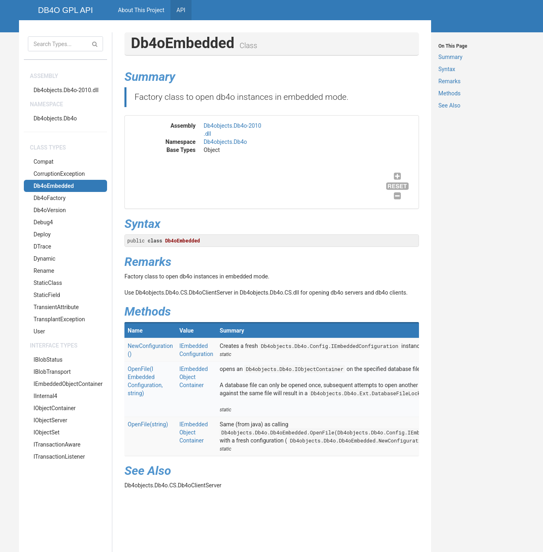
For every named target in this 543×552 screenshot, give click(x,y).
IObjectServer (50, 420)
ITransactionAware (57, 444)
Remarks (449, 81)
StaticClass (48, 283)
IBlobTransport (52, 372)
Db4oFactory (49, 198)
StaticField (47, 295)
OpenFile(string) (148, 424)
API (181, 10)
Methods (449, 93)
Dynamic (44, 258)
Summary (450, 57)
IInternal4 (45, 396)
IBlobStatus (48, 359)
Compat (43, 161)
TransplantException (59, 319)
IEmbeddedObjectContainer (68, 384)
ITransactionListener (59, 456)
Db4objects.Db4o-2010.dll (66, 90)
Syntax (446, 69)
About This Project (141, 10)
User (39, 331)
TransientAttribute (56, 307)
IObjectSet (46, 432)
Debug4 (43, 222)
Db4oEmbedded (54, 186)
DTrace (42, 246)
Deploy (42, 234)
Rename (44, 271)
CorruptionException (59, 174)
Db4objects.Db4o (55, 118)
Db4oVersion (50, 210)
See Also (449, 105)
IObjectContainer (55, 408)
